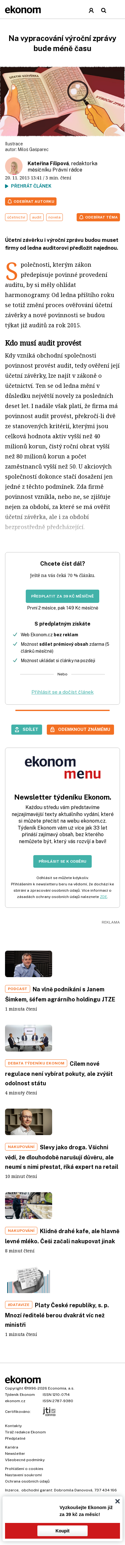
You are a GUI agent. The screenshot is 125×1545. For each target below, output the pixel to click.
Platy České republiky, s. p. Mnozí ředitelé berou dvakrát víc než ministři (57, 1315)
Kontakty (13, 1426)
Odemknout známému (84, 729)
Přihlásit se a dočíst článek (62, 692)
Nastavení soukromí (23, 1475)
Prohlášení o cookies (24, 1468)
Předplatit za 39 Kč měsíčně (62, 596)
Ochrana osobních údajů (27, 1481)
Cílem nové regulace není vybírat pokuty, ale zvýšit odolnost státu (59, 1073)
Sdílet (30, 729)
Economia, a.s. (61, 1388)
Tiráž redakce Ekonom (25, 1432)
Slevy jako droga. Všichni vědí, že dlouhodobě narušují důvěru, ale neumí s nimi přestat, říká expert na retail (61, 1157)
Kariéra (11, 1447)
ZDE (103, 897)
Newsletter (15, 1453)
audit (36, 217)
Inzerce (12, 1490)
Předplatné (15, 1438)
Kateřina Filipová (48, 163)
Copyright (14, 1388)
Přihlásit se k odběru (62, 861)
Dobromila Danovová (73, 1490)
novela (54, 217)
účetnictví (16, 217)
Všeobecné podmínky (25, 1460)
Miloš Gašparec (33, 149)
